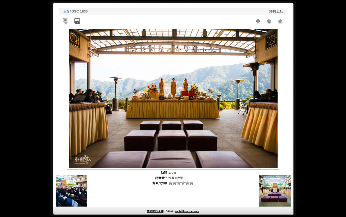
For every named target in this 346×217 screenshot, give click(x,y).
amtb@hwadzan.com (187, 211)
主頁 (66, 11)
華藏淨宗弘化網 (155, 211)
